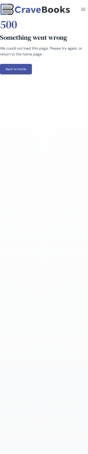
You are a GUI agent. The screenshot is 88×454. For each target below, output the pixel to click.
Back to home (16, 69)
